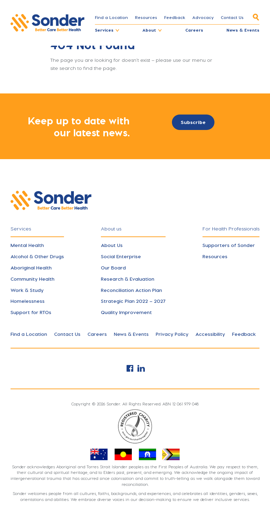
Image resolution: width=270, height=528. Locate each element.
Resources (146, 17)
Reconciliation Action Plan (131, 290)
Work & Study (27, 290)
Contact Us (232, 17)
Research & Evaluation (127, 279)
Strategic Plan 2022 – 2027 (133, 301)
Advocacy (203, 17)
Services (104, 29)
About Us (112, 245)
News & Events (242, 29)
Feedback (174, 17)
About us (111, 229)
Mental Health (27, 245)
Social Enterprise (121, 256)
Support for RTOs (31, 312)
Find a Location (111, 17)
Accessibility (210, 334)
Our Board (113, 267)
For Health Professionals (230, 229)
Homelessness (28, 301)
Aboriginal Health (31, 267)
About (149, 29)
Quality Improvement (126, 312)
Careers (194, 29)
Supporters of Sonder (228, 245)
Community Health (32, 279)
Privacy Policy (172, 334)
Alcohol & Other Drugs (37, 256)
